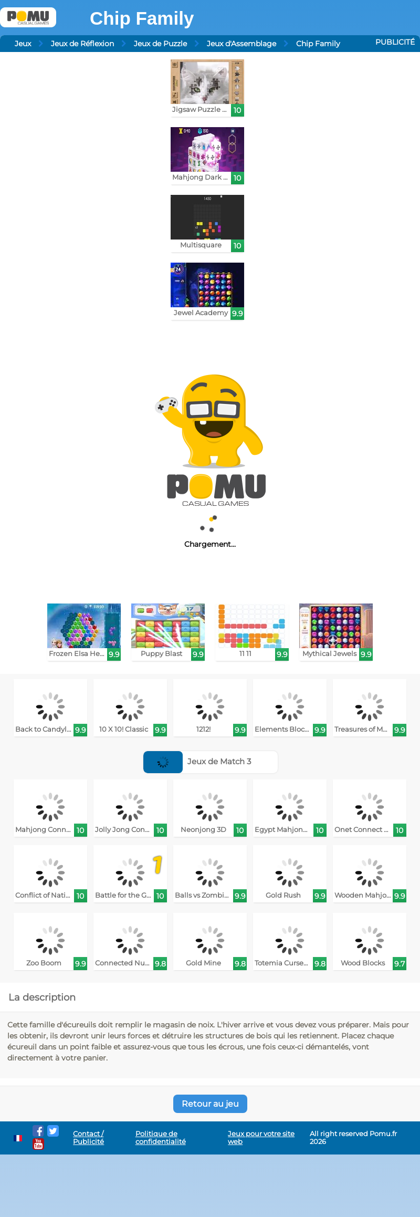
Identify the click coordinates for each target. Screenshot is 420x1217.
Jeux (23, 43)
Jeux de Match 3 (197, 761)
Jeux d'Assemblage (241, 43)
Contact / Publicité (88, 1138)
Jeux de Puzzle (160, 43)
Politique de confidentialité (160, 1138)
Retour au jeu (210, 1104)
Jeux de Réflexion (82, 43)
